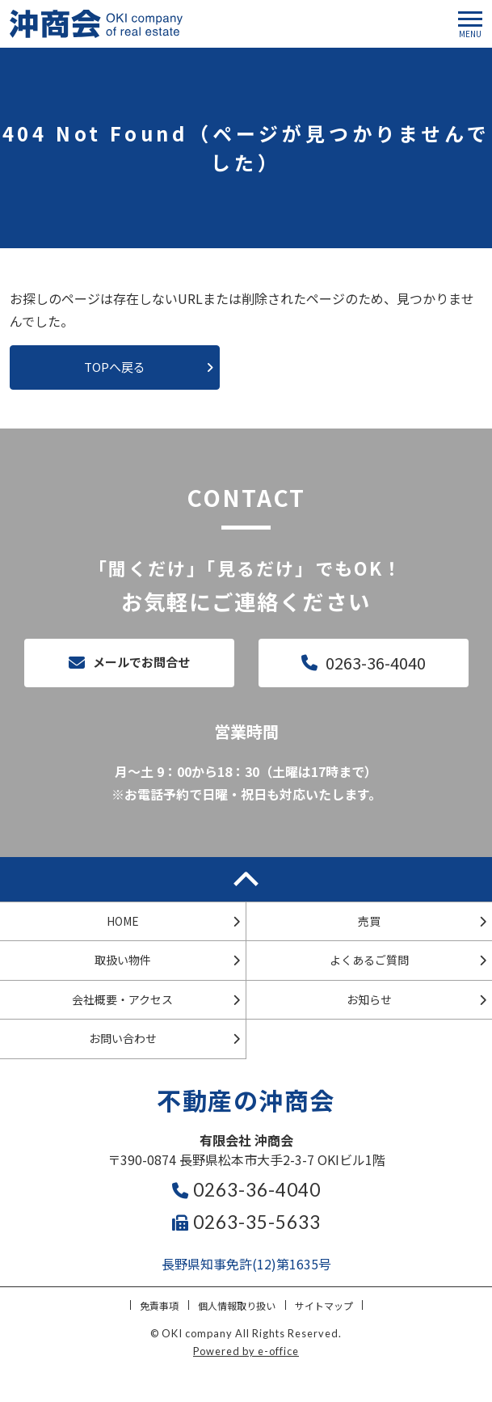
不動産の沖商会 (246, 1099)
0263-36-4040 (376, 662)
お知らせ (369, 999)
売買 (369, 921)
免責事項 (159, 1305)
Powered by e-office (246, 1351)
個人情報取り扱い (236, 1305)
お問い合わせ (123, 1038)
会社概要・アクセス (122, 999)
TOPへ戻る (114, 366)
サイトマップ (324, 1305)
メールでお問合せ (141, 661)
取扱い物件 (123, 960)
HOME (123, 921)
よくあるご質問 (369, 960)
